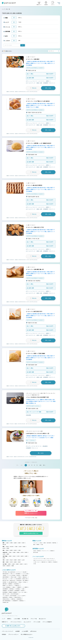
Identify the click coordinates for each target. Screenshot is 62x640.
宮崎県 (4, 565)
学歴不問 (22, 590)
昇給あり (20, 582)
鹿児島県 (8, 565)
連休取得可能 (5, 597)
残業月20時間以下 (6, 577)
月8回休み (11, 597)
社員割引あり (17, 585)
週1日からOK (25, 578)
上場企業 (4, 575)
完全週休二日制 (5, 602)
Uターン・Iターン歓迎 (22, 592)
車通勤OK (19, 587)
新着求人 (9, 618)
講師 (34, 544)
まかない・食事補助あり (7, 587)
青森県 (18, 552)
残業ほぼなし (25, 577)
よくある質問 (25, 631)
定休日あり (19, 575)
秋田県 (26, 552)
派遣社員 (52, 550)
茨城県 (24, 546)
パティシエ (35, 542)
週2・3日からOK (5, 580)
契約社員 (38, 550)
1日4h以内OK (18, 580)
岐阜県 (15, 550)
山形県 (4, 554)
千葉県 (16, 546)
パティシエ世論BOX (47, 621)
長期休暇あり (21, 600)
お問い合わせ (33, 631)
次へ (44, 465)
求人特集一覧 (25, 618)
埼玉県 (20, 546)
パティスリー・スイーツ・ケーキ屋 (39, 558)
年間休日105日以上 (17, 597)
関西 (3, 542)
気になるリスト (42, 618)
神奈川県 (11, 546)
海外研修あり (11, 588)
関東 (3, 546)
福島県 (8, 554)
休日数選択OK (15, 600)
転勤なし (14, 587)
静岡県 (11, 550)
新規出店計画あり (6, 573)
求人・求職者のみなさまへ (27, 634)
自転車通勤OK (5, 588)
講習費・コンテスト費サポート (8, 585)
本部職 (38, 544)
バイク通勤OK (25, 587)
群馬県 (8, 548)
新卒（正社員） (35, 552)
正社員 (34, 550)
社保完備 (4, 582)
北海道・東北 (5, 552)
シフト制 (10, 578)
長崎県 (17, 564)
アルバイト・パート (45, 550)
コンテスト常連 (25, 573)
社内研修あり (18, 588)
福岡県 (9, 564)
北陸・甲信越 (5, 556)
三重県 (19, 550)
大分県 (25, 564)
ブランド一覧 (34, 618)
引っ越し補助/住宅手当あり (12, 582)
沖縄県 (12, 565)
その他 (42, 544)
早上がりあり (5, 578)
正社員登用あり (16, 583)
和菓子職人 (54, 542)
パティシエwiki (36, 621)
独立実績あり (18, 573)
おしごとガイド (27, 621)
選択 (14, 17)
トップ (3, 9)
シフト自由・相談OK (17, 578)
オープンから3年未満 (11, 575)
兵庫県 (11, 542)
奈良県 (23, 542)
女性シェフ (13, 573)
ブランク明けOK (6, 595)
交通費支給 (10, 583)
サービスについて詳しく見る (31, 517)
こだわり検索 (17, 618)
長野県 (4, 557)
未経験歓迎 (5, 590)
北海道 (10, 552)
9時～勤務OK (25, 580)
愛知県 (7, 550)
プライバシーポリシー (13, 634)
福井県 (22, 556)
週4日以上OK (12, 580)
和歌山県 (4, 544)
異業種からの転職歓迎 (13, 592)
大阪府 (7, 542)
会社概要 (17, 631)
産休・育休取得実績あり (7, 600)
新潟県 (10, 556)
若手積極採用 (17, 590)
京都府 (19, 542)
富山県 (14, 556)
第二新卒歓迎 (10, 590)
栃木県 (4, 548)
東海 (3, 550)
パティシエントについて (7, 631)
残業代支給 (5, 583)
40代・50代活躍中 (13, 595)
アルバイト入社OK (21, 595)
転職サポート (5, 621)
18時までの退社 (13, 577)
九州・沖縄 (4, 564)
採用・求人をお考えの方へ (13, 625)
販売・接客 (49, 542)
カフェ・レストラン (51, 560)
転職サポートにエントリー (31, 512)
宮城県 (14, 552)
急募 (23, 588)
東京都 (7, 546)
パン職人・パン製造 (42, 542)
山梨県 (26, 556)
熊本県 (21, 564)
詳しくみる (48, 88)
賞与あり (25, 582)
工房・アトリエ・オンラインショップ (39, 560)
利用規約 (4, 634)
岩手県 (22, 552)
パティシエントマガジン (16, 621)
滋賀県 (15, 542)
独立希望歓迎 (5, 592)
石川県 (18, 556)
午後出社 (19, 577)
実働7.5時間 (24, 575)
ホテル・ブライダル (50, 558)
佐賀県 (13, 564)
